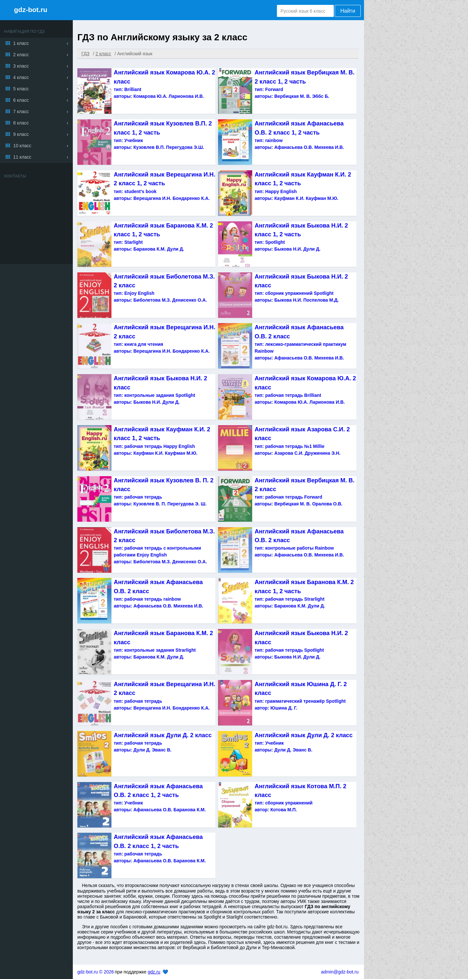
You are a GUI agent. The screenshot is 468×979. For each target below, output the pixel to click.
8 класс (21, 122)
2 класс (21, 54)
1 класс (21, 43)
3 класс (21, 66)
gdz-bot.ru (30, 9)
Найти (347, 11)
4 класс (21, 77)
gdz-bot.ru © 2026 (95, 971)
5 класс (21, 88)
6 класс (21, 100)
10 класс (22, 145)
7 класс (21, 111)
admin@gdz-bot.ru (339, 971)
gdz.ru (154, 971)
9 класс (21, 134)
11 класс (22, 157)
